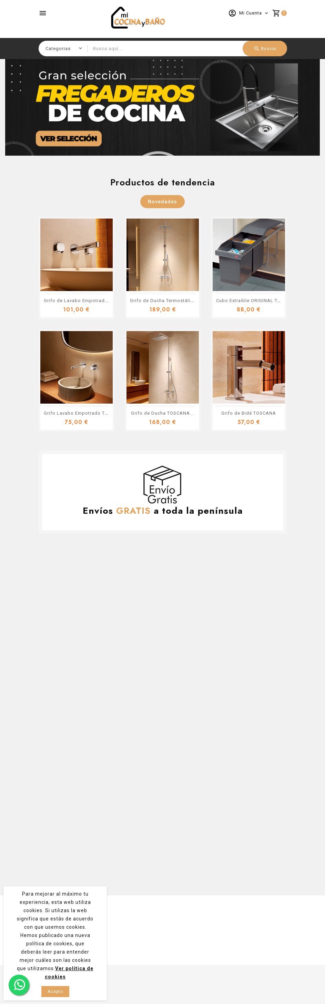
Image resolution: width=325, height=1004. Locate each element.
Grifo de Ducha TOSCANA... (162, 413)
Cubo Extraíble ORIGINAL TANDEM (255, 300)
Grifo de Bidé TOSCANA (248, 413)
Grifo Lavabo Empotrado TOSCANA (84, 413)
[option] (162, 107)
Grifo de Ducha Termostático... (165, 300)
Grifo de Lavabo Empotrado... (78, 300)
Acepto (55, 991)
